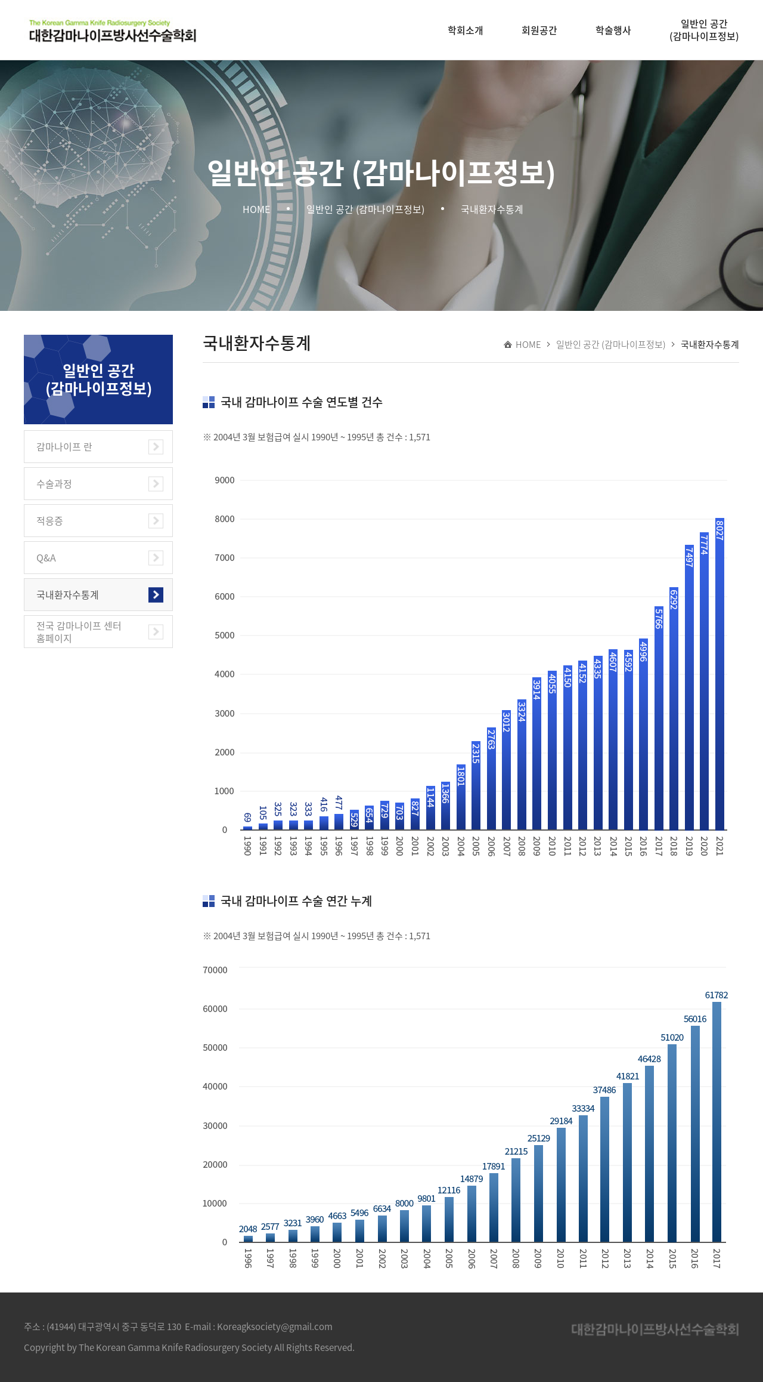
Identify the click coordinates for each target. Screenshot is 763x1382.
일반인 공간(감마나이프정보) (704, 29)
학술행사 (613, 30)
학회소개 (465, 30)
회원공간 (539, 30)
